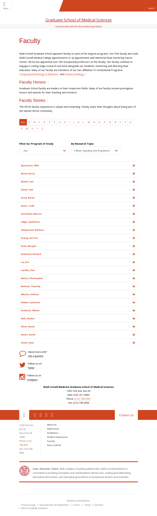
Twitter (31, 368)
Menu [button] (5, 8)
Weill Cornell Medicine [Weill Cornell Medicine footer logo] (78, 489)
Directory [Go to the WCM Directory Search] (99, 505)
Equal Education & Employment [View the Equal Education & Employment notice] (54, 505)
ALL (23, 122)
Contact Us (126, 415)
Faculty (51, 441)
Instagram (32, 379)
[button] (151, 6)
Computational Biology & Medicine (38, 74)
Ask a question (35, 356)
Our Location (24, 415)
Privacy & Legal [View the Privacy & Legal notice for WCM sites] (28, 505)
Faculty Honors (32, 82)
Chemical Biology (74, 74)
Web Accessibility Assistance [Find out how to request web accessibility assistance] (34, 508)
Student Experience (57, 437)
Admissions (53, 428)
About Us (52, 424)
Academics (52, 433)
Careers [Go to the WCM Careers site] (76, 505)
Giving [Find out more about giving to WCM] (87, 505)
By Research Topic (82, 143)
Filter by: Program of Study (36, 143)
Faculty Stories (32, 100)
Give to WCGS (54, 445)
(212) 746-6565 (82, 398)
